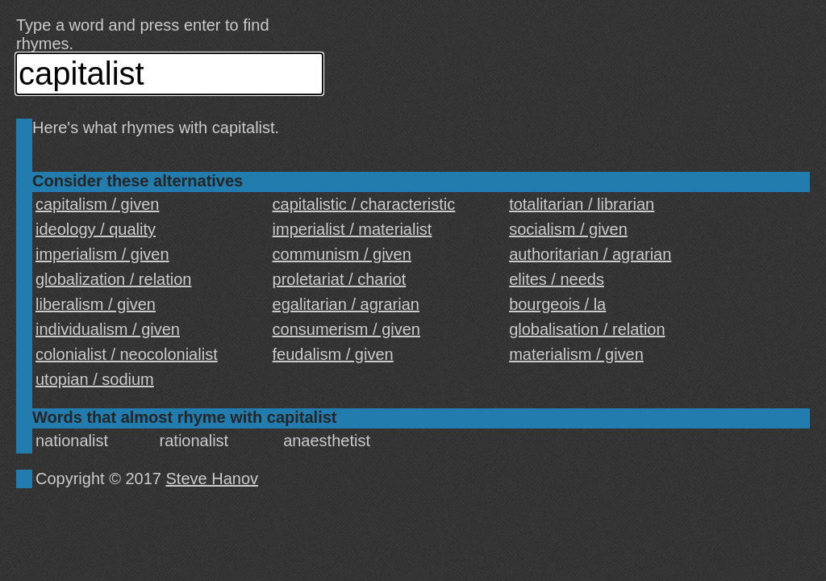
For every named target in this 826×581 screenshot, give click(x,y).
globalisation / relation (587, 329)
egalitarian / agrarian (346, 304)
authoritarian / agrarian (590, 254)
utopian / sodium (94, 379)
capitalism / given (97, 204)
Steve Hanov (212, 478)
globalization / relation (113, 279)
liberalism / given (95, 304)
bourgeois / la (557, 304)
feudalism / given (333, 354)
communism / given (342, 254)
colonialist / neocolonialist (126, 354)
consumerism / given (346, 329)
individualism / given (107, 329)
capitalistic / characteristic (364, 204)
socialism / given (568, 229)
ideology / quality (95, 229)
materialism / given (576, 354)
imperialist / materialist (352, 229)
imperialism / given (102, 254)
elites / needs (556, 279)
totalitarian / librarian (581, 204)
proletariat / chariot (340, 279)
